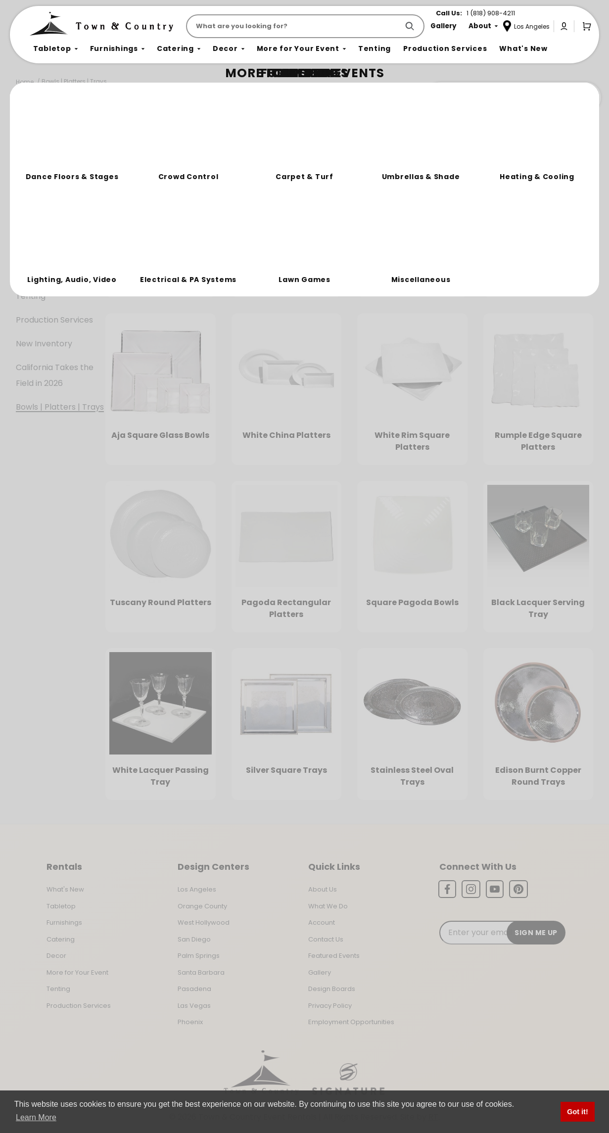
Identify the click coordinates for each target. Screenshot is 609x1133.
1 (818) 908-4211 (491, 13)
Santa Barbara (201, 972)
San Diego (194, 939)
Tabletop (34, 177)
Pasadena (194, 988)
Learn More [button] (36, 1117)
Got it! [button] (577, 1112)
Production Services (54, 320)
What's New (65, 889)
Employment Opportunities (351, 1022)
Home (25, 82)
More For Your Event (55, 272)
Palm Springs (199, 955)
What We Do (328, 906)
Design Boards (331, 988)
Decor (28, 248)
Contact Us (325, 939)
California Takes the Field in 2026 (55, 375)
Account (321, 922)
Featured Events (334, 955)
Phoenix (190, 1022)
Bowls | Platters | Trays (74, 81)
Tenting (31, 296)
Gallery (319, 972)
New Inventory (44, 343)
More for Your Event (77, 972)
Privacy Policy (330, 1005)
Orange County (202, 906)
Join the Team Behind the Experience (513, 97)
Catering (33, 225)
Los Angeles (197, 889)
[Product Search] (294, 26)
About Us (322, 889)
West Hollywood (204, 922)
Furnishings (37, 201)
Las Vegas (194, 1005)
